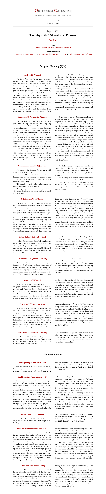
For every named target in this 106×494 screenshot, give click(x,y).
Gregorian (50, 23)
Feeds (63, 15)
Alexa (54, 15)
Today (54, 21)
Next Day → (62, 21)
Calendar (48, 15)
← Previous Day (44, 21)
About (69, 15)
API (59, 15)
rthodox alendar (53, 10)
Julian (57, 23)
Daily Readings (39, 15)
